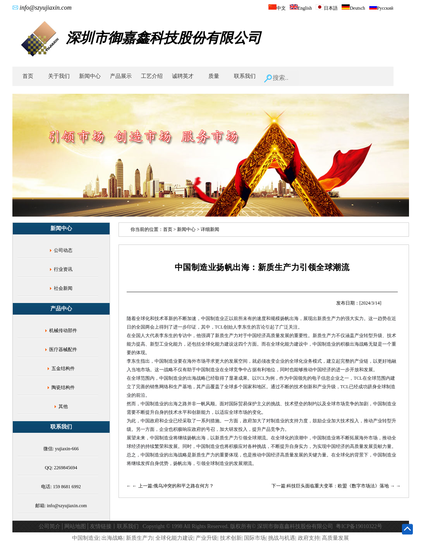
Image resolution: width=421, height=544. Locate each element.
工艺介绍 (152, 76)
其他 (63, 406)
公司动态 (63, 250)
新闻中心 (90, 76)
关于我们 (59, 76)
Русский (381, 8)
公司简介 (49, 526)
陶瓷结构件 (63, 387)
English (301, 8)
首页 (27, 76)
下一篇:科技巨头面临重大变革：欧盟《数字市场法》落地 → (334, 486)
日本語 (327, 8)
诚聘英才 (183, 76)
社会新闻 (63, 288)
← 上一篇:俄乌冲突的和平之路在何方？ (173, 486)
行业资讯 (63, 269)
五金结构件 (63, 368)
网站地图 (75, 526)
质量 (213, 76)
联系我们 (245, 76)
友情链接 (101, 526)
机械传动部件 (63, 330)
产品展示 (121, 76)
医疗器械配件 (63, 349)
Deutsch (353, 8)
